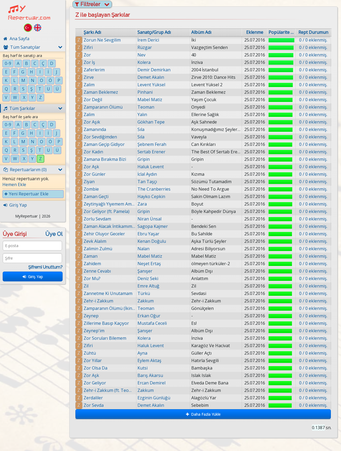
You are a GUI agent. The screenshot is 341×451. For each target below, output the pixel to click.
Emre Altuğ (148, 286)
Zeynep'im (94, 331)
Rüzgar (144, 47)
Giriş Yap (33, 276)
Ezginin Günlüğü (154, 398)
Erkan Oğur (148, 316)
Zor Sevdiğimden (100, 137)
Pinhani (145, 92)
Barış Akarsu (150, 375)
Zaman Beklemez (101, 92)
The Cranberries (153, 189)
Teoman (145, 107)
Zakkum (145, 301)
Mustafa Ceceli (152, 323)
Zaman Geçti (96, 196)
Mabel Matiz (149, 99)
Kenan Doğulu (151, 241)
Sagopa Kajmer (152, 226)
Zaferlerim (94, 70)
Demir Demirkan (153, 70)
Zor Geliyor (95, 383)
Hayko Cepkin (151, 196)
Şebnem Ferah (151, 144)
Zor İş (89, 62)
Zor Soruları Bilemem (105, 338)
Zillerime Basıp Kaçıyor (106, 323)
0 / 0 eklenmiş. (313, 40)
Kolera (144, 62)
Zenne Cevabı (97, 271)
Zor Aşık (92, 122)
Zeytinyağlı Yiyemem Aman (109, 204)
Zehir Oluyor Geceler (104, 234)
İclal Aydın (147, 174)
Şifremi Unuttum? (45, 267)
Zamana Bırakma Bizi (105, 159)
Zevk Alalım (95, 241)
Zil (86, 286)
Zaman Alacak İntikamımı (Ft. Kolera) (109, 226)
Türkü (143, 293)
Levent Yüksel (151, 85)
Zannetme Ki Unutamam (108, 293)
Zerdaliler (94, 398)
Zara (142, 204)
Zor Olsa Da (95, 368)
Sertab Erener (151, 152)
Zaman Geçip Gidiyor (104, 144)
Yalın (142, 114)
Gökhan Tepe (151, 122)
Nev (141, 55)
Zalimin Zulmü (98, 249)
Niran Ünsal (149, 219)
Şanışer (144, 271)
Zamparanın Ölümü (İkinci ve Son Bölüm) (109, 308)
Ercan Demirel (151, 383)
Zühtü (90, 353)
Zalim (89, 85)
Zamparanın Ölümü (103, 107)
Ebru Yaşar (148, 234)
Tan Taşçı (147, 181)
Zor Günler (94, 174)
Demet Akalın (150, 77)
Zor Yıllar (93, 360)
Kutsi (142, 368)
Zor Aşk (91, 167)
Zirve (89, 77)
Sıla (140, 129)
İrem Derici (148, 40)
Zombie (91, 189)
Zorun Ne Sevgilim (102, 40)
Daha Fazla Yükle (203, 414)
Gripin (143, 159)
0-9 (8, 63)
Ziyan (89, 181)
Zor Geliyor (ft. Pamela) (106, 211)
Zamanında (95, 129)
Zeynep (91, 316)
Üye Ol (54, 234)
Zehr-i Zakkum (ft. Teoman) (109, 390)
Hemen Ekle (14, 184)
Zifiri (88, 47)
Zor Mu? (92, 278)
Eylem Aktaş (149, 360)
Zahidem (92, 263)
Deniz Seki (147, 278)
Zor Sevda (95, 405)
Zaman (91, 256)
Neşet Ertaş (149, 263)
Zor (87, 55)
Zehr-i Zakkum (98, 301)
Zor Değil (93, 99)
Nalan (143, 249)
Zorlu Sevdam (97, 219)
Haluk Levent (150, 167)
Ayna (142, 353)
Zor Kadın (93, 152)
